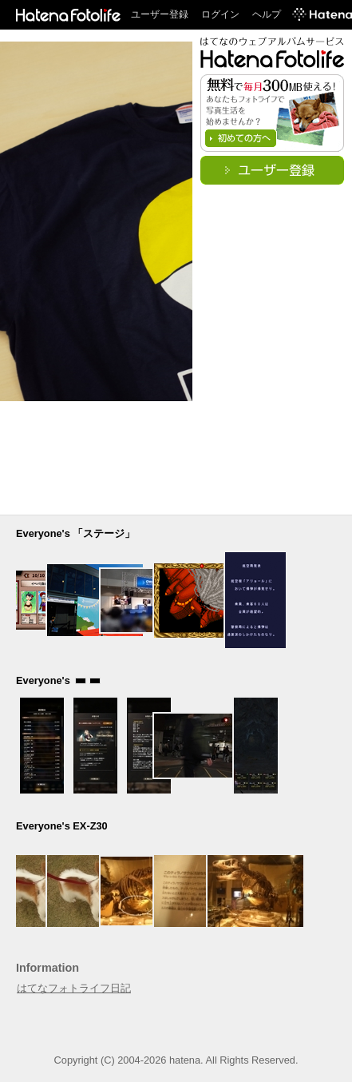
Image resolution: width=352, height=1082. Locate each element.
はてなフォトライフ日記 (74, 988)
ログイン (220, 14)
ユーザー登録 (159, 14)
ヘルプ (266, 14)
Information (47, 967)
